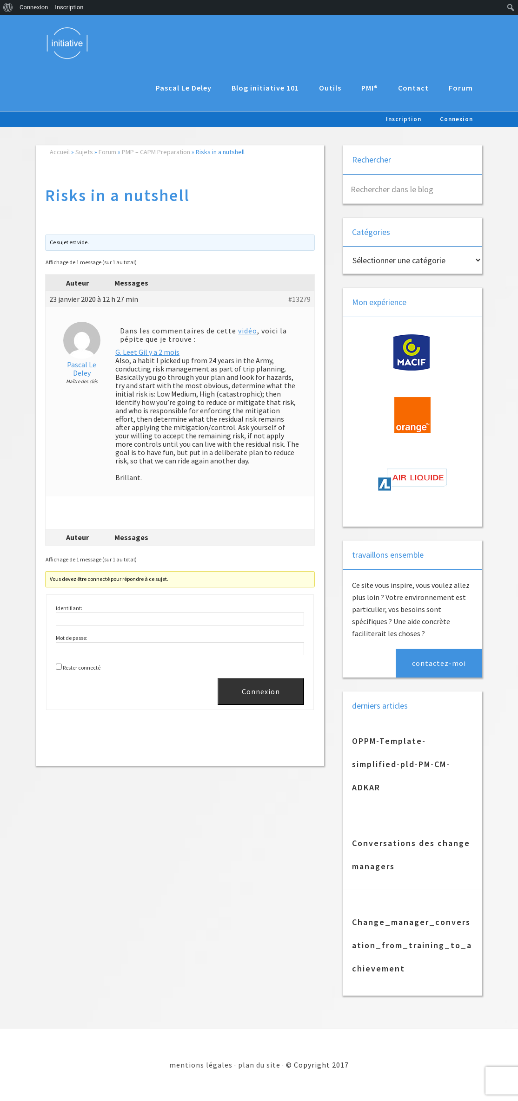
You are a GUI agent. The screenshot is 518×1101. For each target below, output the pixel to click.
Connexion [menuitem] (34, 7)
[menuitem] (8, 7)
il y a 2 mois (161, 352)
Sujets (84, 152)
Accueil (60, 152)
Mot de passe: (71, 637)
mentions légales (200, 1064)
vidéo (247, 330)
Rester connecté (81, 667)
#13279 (299, 299)
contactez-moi (439, 663)
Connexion (261, 691)
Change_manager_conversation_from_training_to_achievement (412, 945)
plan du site (259, 1064)
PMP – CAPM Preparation (156, 152)
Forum (107, 152)
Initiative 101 (68, 42)
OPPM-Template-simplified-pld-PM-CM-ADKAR (401, 764)
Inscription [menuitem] (69, 7)
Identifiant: (69, 608)
